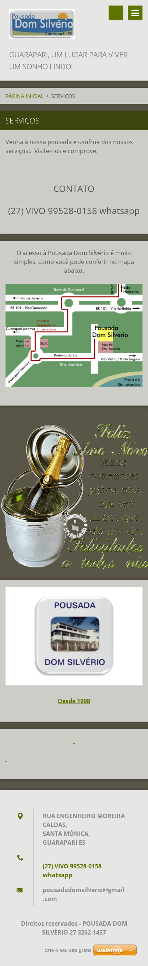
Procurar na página (116, 13)
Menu (135, 13)
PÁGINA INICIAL (24, 95)
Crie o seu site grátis (68, 950)
